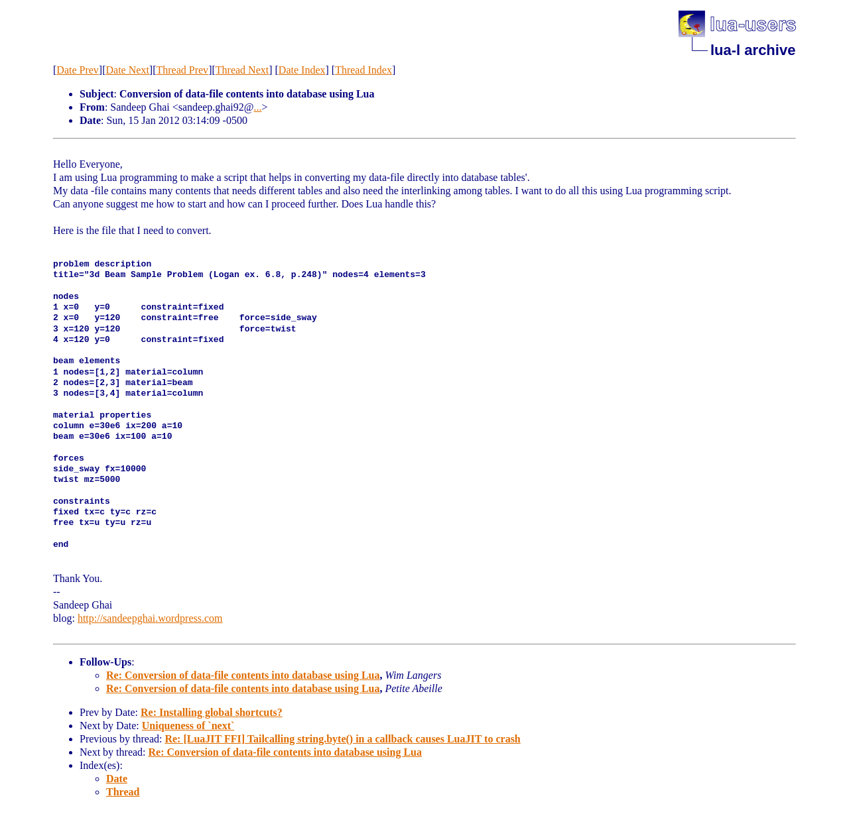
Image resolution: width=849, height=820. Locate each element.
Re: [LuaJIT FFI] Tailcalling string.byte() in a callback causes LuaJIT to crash (342, 738)
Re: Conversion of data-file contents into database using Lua (242, 675)
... (258, 107)
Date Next (127, 70)
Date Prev (77, 70)
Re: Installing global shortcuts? (212, 712)
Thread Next (242, 70)
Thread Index (363, 70)
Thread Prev (182, 70)
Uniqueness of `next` (188, 725)
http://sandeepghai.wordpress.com (150, 618)
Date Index (302, 70)
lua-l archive (752, 50)
